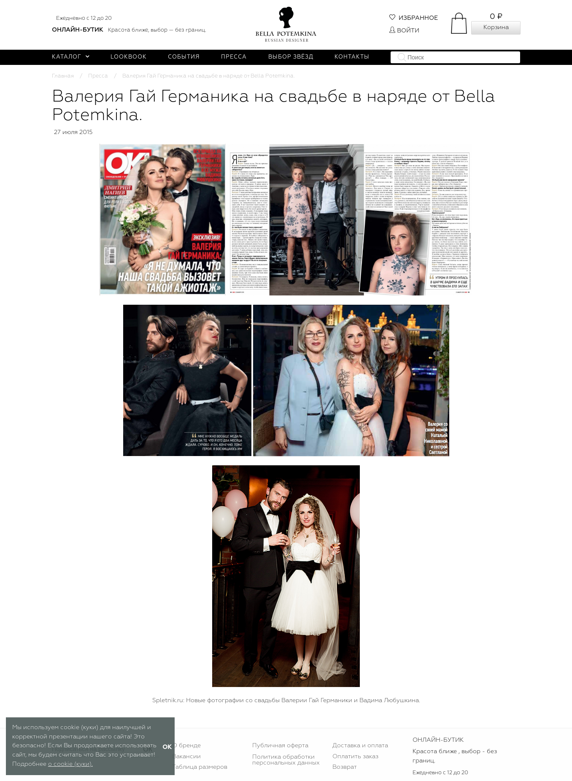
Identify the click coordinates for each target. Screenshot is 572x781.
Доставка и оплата (360, 746)
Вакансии (186, 757)
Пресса (234, 57)
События (184, 57)
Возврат (344, 767)
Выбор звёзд (290, 57)
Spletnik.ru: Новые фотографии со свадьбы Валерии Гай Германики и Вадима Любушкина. (286, 700)
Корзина (496, 27)
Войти (404, 31)
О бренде (186, 746)
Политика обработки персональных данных (286, 760)
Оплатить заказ (355, 757)
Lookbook (129, 57)
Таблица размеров (199, 767)
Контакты (352, 57)
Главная (63, 76)
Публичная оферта (280, 746)
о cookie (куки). (70, 764)
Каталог (70, 57)
